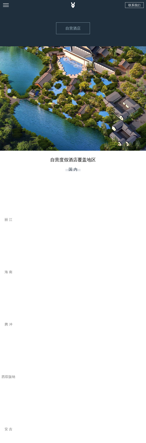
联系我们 (134, 5)
